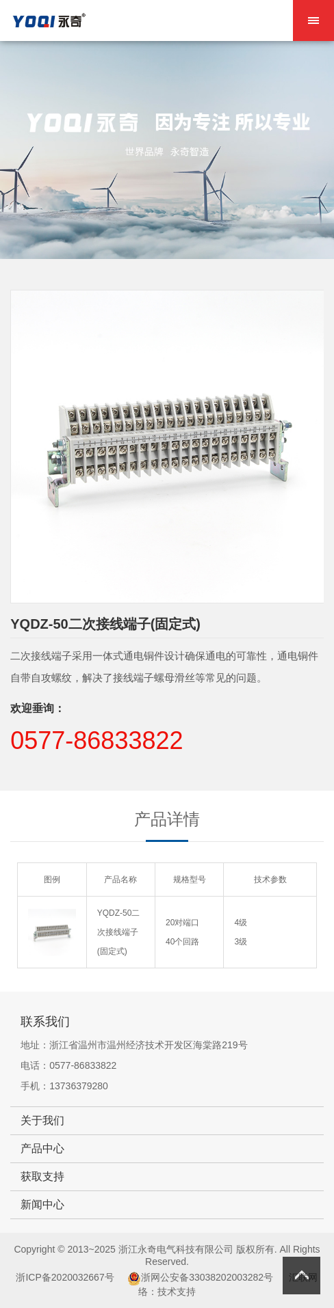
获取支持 (42, 1176)
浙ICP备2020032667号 (65, 1277)
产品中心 (42, 1148)
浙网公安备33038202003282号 (207, 1277)
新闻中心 (42, 1204)
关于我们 (42, 1120)
